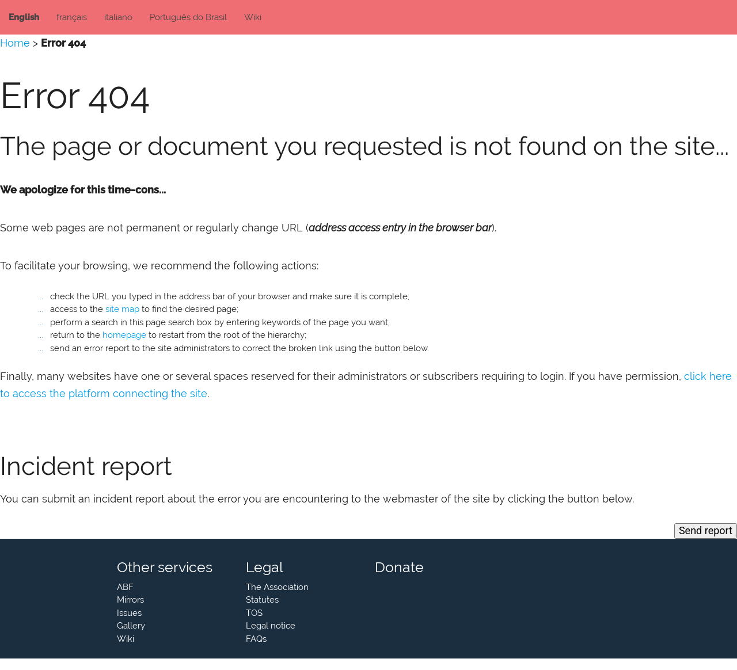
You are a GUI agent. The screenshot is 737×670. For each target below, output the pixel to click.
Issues (129, 613)
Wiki (252, 17)
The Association (277, 587)
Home (15, 43)
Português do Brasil (188, 17)
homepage (124, 335)
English (24, 17)
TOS (254, 613)
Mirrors (130, 600)
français (71, 17)
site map (122, 309)
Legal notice (270, 625)
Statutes (262, 600)
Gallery (131, 625)
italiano (118, 17)
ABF (125, 587)
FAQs (256, 639)
